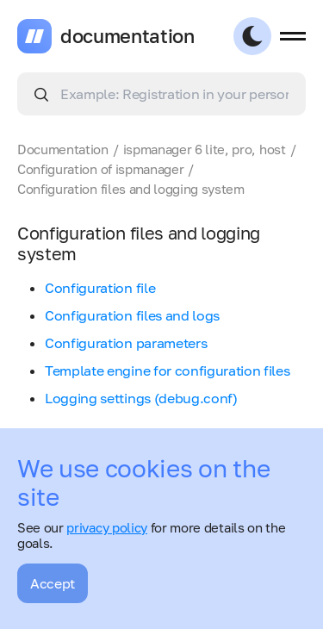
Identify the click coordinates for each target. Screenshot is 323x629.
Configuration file (100, 287)
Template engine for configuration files (167, 370)
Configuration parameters (126, 343)
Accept (52, 583)
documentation (127, 36)
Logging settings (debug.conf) (141, 398)
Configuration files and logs (132, 315)
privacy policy (106, 527)
